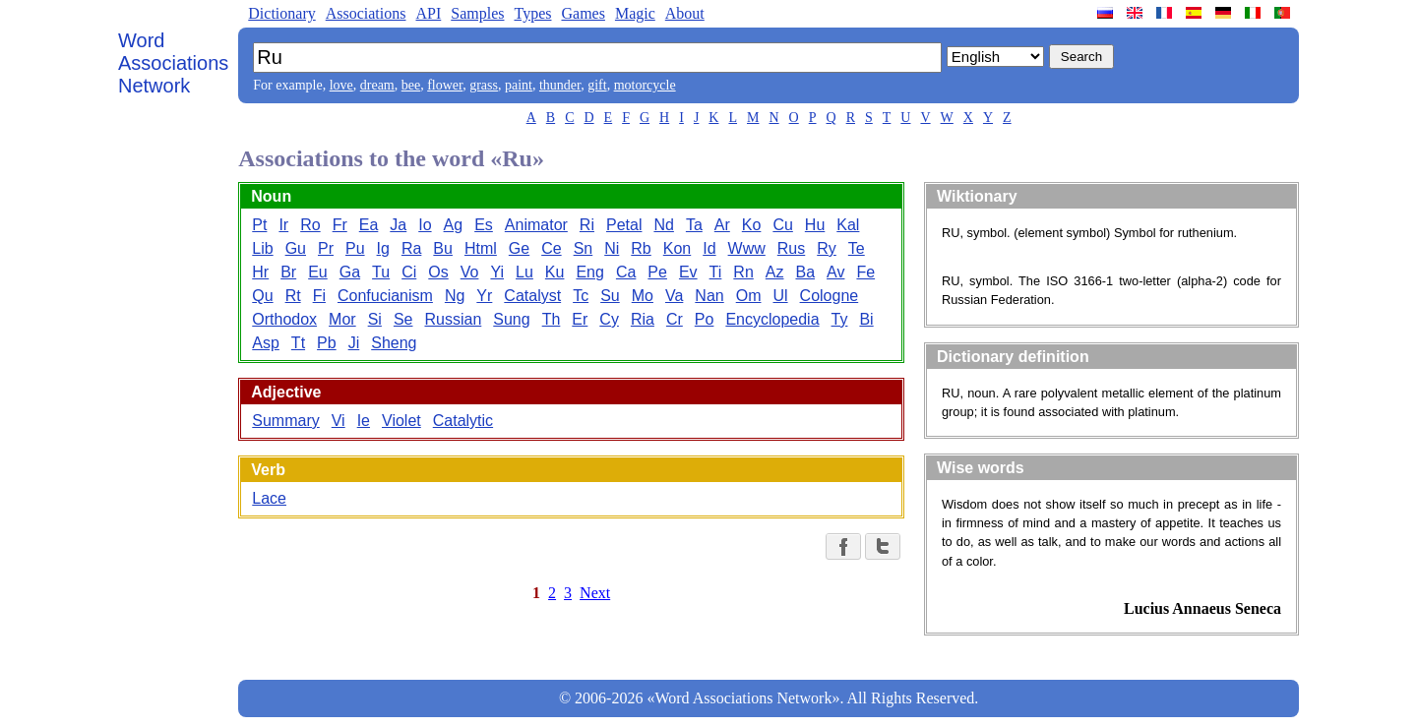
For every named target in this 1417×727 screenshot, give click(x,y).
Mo (642, 295)
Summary (285, 420)
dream (377, 85)
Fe (865, 272)
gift (596, 85)
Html (480, 248)
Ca (626, 272)
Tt (298, 342)
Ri (587, 224)
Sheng (393, 342)
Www (747, 248)
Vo (470, 272)
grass (483, 85)
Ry (826, 248)
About (685, 13)
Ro (310, 224)
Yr (484, 295)
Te (856, 248)
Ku (555, 272)
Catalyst (532, 295)
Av (835, 272)
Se (403, 319)
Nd (663, 224)
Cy (609, 319)
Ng (454, 295)
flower (444, 85)
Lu (524, 272)
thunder (560, 85)
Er (579, 319)
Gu (295, 248)
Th (551, 319)
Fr (340, 224)
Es (483, 224)
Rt (293, 295)
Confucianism (385, 295)
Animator (536, 224)
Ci (408, 272)
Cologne (829, 295)
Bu (443, 248)
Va (674, 295)
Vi (338, 420)
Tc (580, 295)
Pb (327, 342)
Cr (674, 319)
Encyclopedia (772, 319)
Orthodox (284, 319)
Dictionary (281, 13)
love (341, 85)
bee (410, 85)
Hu (815, 224)
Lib (262, 248)
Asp (265, 342)
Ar (722, 224)
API (428, 13)
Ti (715, 272)
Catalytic (463, 420)
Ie (363, 420)
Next (595, 592)
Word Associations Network (173, 63)
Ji (354, 342)
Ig (383, 248)
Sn (583, 248)
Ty (840, 319)
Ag (453, 224)
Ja (398, 224)
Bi (866, 319)
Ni (611, 248)
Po (704, 319)
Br (288, 272)
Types (532, 13)
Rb (640, 248)
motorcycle (645, 85)
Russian (452, 319)
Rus (791, 248)
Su (610, 295)
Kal (847, 224)
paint (518, 85)
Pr (326, 248)
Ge (519, 248)
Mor (342, 319)
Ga (349, 272)
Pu (355, 248)
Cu (782, 224)
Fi (319, 295)
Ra (411, 248)
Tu (381, 272)
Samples (477, 13)
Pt (259, 224)
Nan (709, 295)
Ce (551, 248)
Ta (694, 224)
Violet (401, 420)
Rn (743, 272)
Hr (260, 272)
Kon (677, 248)
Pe (657, 272)
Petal (624, 224)
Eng (589, 272)
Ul (779, 295)
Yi (497, 272)
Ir (283, 224)
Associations (366, 13)
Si (375, 319)
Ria (642, 319)
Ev (688, 272)
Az (775, 272)
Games (582, 13)
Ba (805, 272)
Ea (369, 224)
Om (749, 295)
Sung (511, 319)
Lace (269, 498)
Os (438, 272)
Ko (752, 224)
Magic (635, 13)
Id (709, 248)
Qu (262, 295)
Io (424, 224)
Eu (318, 272)
